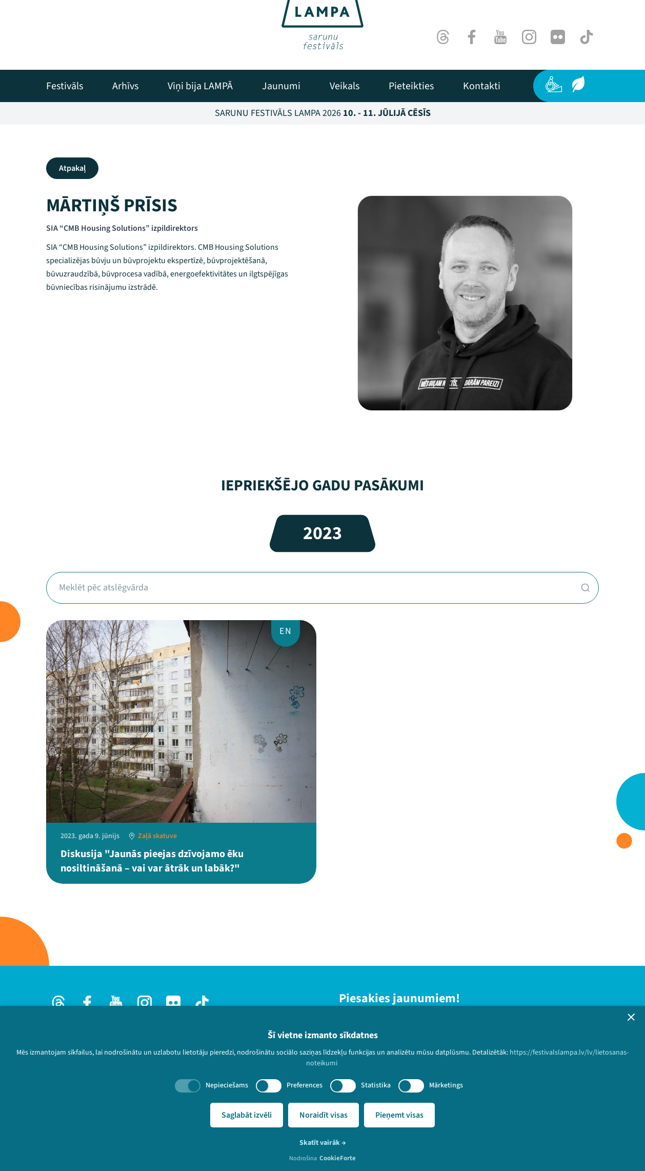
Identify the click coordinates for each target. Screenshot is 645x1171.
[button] (631, 1017)
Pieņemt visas (399, 1115)
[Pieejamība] (554, 84)
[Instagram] (529, 37)
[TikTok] (586, 37)
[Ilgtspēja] (578, 84)
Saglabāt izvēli (246, 1115)
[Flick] (558, 37)
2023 (322, 533)
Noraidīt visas (323, 1115)
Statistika (376, 1085)
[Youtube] (500, 37)
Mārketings (446, 1085)
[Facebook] (471, 37)
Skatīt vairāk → (322, 1143)
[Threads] (443, 37)
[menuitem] (64, 86)
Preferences (304, 1085)
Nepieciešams (227, 1085)
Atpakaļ (72, 168)
